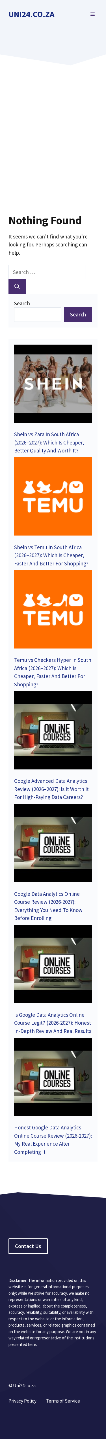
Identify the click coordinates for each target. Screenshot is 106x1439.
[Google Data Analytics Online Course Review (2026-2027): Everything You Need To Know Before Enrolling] (53, 844)
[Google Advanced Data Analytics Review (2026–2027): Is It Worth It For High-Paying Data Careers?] (53, 731)
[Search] (17, 286)
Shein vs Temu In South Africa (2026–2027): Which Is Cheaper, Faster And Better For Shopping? (51, 555)
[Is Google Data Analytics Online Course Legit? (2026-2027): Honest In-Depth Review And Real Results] (53, 965)
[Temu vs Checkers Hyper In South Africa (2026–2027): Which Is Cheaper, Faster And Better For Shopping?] (53, 610)
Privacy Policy (22, 1401)
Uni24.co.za (31, 14)
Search (22, 303)
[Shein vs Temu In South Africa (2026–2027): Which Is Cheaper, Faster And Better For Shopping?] (53, 497)
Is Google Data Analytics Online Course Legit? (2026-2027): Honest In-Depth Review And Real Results (52, 1022)
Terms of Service (63, 1401)
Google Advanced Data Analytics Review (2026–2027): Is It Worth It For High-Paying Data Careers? (51, 788)
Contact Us (28, 1246)
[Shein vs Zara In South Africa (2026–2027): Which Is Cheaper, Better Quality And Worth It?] (53, 385)
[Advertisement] (53, 130)
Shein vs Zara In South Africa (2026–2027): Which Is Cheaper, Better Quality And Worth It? (49, 442)
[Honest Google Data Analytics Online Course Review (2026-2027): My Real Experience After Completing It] (53, 1078)
